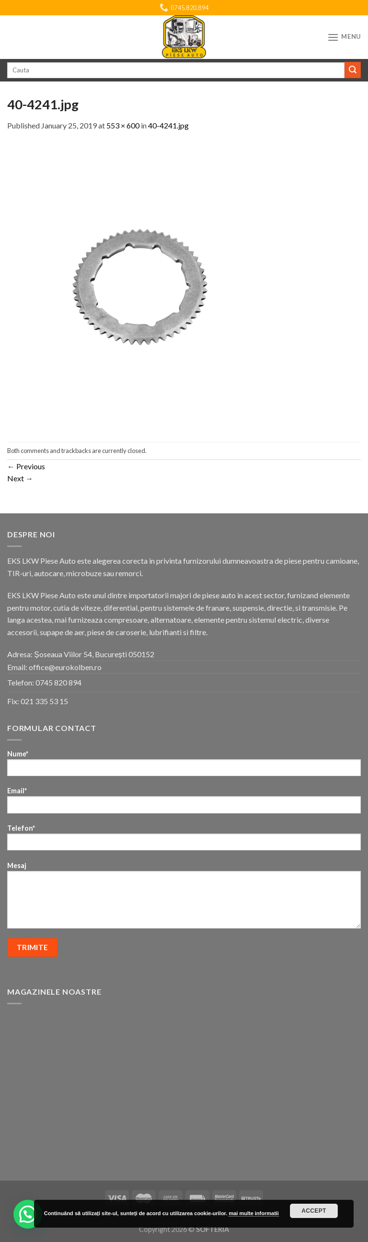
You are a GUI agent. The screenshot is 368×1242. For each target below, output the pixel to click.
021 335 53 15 (44, 701)
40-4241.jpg (168, 125)
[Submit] (353, 70)
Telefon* (184, 840)
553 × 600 (122, 125)
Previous (26, 466)
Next (20, 478)
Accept (313, 1210)
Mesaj (184, 898)
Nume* (184, 766)
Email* (184, 803)
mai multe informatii (254, 1213)
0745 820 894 (58, 682)
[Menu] (344, 37)
